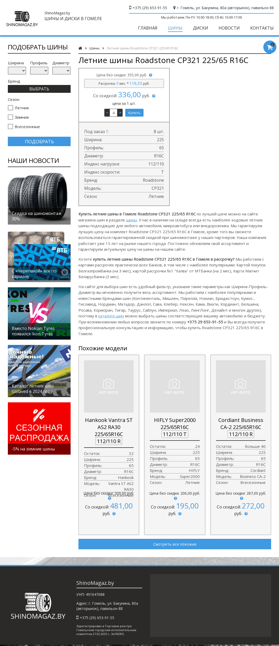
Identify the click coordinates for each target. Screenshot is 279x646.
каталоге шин (111, 315)
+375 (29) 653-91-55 (150, 7)
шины (131, 219)
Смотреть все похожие (175, 544)
